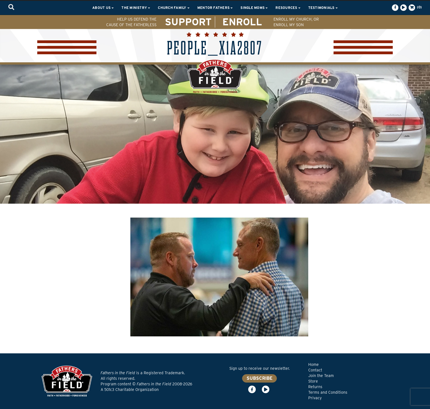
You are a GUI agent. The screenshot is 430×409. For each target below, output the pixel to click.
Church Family (173, 8)
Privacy (315, 398)
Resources (287, 8)
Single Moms (254, 8)
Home (313, 364)
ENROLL (242, 22)
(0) (415, 7)
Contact (315, 370)
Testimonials (323, 8)
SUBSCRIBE (259, 378)
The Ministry (135, 8)
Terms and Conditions (327, 392)
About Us (103, 8)
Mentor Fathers (215, 8)
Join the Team (321, 375)
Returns (315, 387)
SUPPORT (188, 22)
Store (313, 381)
